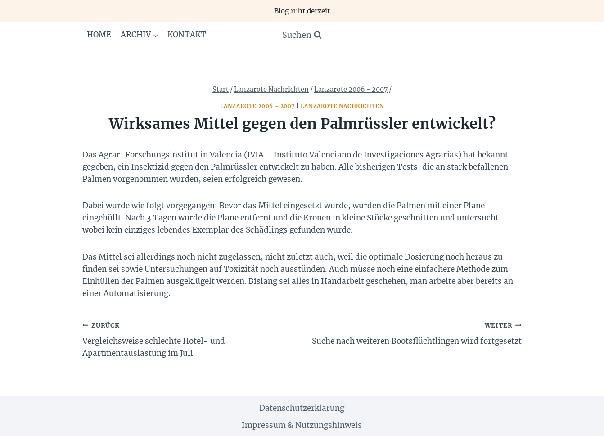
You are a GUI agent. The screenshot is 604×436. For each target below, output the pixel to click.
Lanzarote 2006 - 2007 (257, 106)
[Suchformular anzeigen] (302, 35)
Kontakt (186, 35)
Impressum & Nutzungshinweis (302, 425)
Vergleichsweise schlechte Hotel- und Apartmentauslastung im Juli (188, 338)
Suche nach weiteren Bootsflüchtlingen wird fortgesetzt (416, 332)
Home (99, 35)
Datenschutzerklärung (301, 408)
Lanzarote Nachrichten (342, 106)
